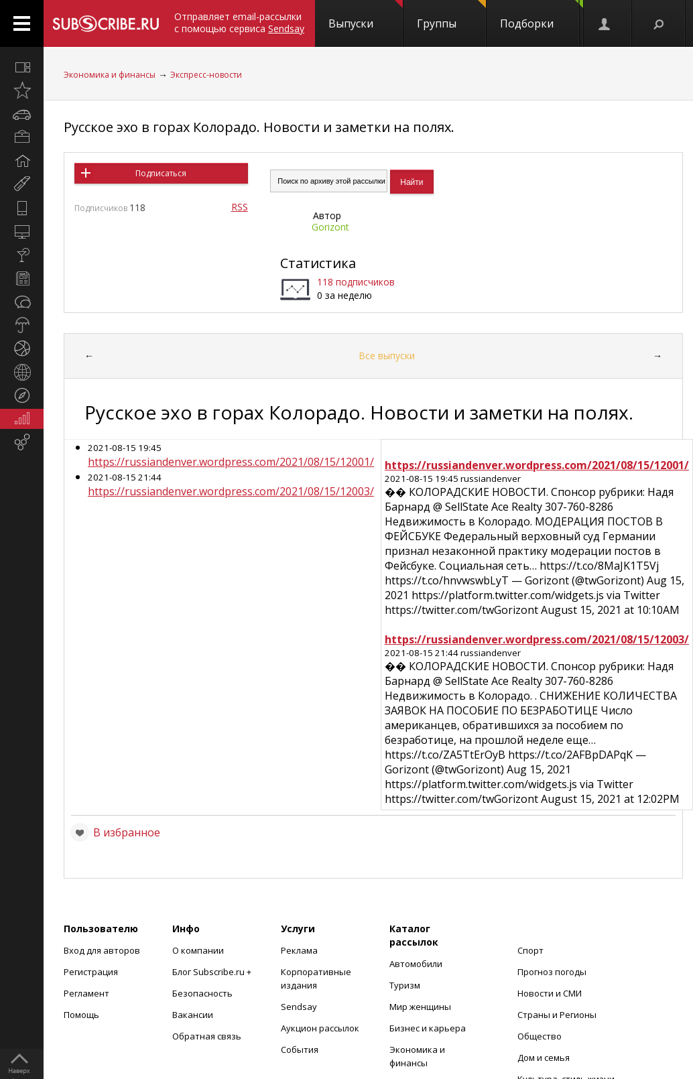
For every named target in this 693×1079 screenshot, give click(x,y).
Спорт (530, 950)
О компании (198, 950)
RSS (239, 206)
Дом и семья (543, 1058)
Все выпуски (387, 355)
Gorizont (330, 226)
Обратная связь (206, 1036)
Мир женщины (420, 1007)
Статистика (318, 263)
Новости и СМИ (549, 993)
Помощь (81, 1015)
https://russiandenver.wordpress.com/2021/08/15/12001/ (231, 461)
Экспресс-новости (206, 74)
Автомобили (415, 964)
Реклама (299, 950)
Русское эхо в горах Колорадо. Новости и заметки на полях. (259, 127)
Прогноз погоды (551, 972)
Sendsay (299, 1007)
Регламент (86, 993)
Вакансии (192, 1015)
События (299, 1049)
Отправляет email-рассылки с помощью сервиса (239, 22)
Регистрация (91, 972)
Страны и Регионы (556, 1015)
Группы (451, 15)
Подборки (541, 15)
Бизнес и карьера (427, 1028)
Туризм (404, 985)
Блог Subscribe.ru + (212, 972)
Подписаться (160, 173)
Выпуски (365, 15)
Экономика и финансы (109, 74)
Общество (539, 1036)
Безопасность (202, 993)
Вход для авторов (102, 950)
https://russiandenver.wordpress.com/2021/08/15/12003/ (231, 491)
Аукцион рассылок (320, 1028)
